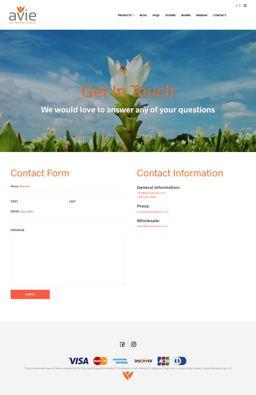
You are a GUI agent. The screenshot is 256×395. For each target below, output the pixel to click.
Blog (143, 15)
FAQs (156, 15)
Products (125, 15)
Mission (201, 15)
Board (185, 15)
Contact (219, 15)
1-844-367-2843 (146, 197)
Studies (170, 15)
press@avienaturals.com (152, 211)
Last (72, 201)
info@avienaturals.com (151, 192)
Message (17, 230)
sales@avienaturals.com (152, 226)
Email (22, 212)
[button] (237, 5)
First (14, 201)
